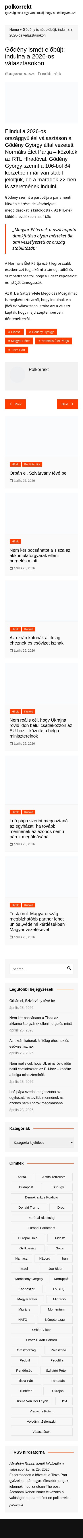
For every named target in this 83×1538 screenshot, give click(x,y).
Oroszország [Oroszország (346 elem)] (26, 1350)
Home (14, 29)
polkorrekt (18, 6)
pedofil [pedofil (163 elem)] (25, 1360)
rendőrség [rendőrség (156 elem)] (24, 1370)
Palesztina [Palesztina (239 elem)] (58, 1350)
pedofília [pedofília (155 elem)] (56, 1360)
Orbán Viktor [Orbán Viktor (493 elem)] (41, 1330)
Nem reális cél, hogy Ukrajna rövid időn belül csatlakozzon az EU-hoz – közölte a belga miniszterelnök (40, 1069)
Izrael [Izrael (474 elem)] (24, 1268)
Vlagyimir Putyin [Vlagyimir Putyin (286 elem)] (42, 1411)
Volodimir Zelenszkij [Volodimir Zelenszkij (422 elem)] (41, 1421)
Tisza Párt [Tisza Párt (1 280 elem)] (25, 1381)
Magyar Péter (20, 341)
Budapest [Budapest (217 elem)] (26, 1187)
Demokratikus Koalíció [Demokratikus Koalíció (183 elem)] (41, 1197)
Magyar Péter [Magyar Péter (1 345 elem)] (27, 1299)
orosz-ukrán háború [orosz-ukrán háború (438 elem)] (41, 1340)
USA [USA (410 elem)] (64, 1401)
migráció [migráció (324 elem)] (59, 1299)
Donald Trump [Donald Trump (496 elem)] (28, 1207)
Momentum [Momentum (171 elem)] (56, 1309)
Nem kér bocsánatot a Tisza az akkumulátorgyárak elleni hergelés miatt (40, 555)
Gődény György (43, 332)
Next (68, 404)
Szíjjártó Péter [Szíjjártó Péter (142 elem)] (56, 1370)
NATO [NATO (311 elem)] (22, 1319)
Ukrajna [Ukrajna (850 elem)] (58, 1391)
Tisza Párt (18, 350)
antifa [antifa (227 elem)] (21, 1177)
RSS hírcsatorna (29, 1452)
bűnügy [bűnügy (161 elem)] (58, 1187)
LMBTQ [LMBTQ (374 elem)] (58, 1289)
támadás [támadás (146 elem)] (58, 1381)
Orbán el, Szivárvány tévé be (38, 473)
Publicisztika (32, 464)
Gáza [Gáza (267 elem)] (60, 1248)
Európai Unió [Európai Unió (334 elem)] (27, 1238)
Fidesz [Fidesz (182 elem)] (60, 1238)
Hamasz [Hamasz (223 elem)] (21, 1258)
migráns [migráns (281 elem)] (24, 1309)
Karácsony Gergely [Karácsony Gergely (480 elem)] (29, 1279)
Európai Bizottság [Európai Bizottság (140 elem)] (42, 1218)
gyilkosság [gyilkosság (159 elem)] (27, 1248)
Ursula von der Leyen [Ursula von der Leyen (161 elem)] (32, 1401)
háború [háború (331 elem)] (44, 1258)
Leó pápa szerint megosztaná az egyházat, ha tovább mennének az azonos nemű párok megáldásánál (37, 1097)
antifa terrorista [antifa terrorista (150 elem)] (54, 1177)
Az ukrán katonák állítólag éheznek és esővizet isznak (39, 1043)
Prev (16, 404)
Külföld (28, 629)
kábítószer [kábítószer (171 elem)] (27, 1289)
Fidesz (15, 332)
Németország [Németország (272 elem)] (55, 1319)
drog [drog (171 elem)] (61, 1207)
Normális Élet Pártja (55, 341)
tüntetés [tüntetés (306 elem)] (25, 1391)
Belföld (47, 74)
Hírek (57, 74)
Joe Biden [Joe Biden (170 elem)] (55, 1268)
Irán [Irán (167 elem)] (65, 1258)
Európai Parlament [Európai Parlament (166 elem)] (41, 1228)
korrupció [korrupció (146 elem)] (61, 1279)
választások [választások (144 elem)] (41, 1431)
